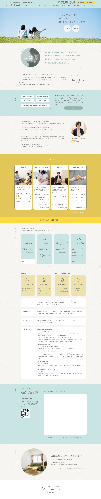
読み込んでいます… (65, 414)
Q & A (84, 5)
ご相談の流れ (76, 5)
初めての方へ (42, 5)
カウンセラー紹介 (54, 5)
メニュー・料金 (66, 5)
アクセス (91, 5)
